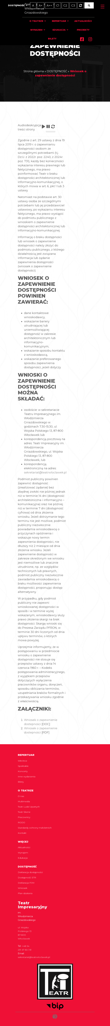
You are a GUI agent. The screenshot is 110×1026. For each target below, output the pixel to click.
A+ (40, 5)
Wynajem (36, 29)
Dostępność (16, 5)
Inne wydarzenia (26, 776)
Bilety (52, 38)
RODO (21, 822)
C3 (73, 5)
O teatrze (36, 21)
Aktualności (83, 21)
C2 (65, 5)
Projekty (83, 29)
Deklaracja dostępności (30, 872)
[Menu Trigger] (102, 6)
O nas (21, 796)
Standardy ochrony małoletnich (35, 828)
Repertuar (59, 21)
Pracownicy (24, 817)
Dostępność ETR (27, 877)
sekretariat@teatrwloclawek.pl (45, 481)
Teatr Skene (24, 812)
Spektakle (23, 766)
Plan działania (25, 893)
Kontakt (22, 833)
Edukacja (59, 29)
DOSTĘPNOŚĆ (57, 71)
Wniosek (22, 888)
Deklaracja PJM (26, 883)
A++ (49, 5)
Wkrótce (22, 761)
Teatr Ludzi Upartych (29, 807)
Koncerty (23, 771)
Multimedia (24, 801)
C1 (57, 5)
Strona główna (34, 71)
